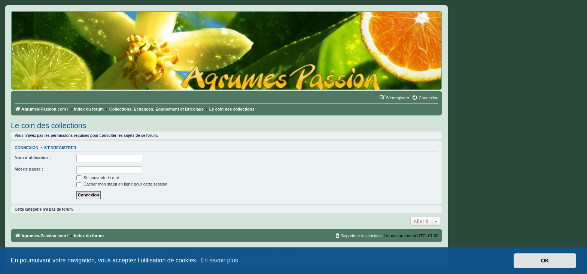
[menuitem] (425, 98)
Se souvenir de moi (97, 177)
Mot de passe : (29, 169)
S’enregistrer (60, 147)
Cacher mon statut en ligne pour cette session (121, 184)
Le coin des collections (48, 125)
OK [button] (545, 261)
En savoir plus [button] (219, 260)
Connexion (27, 147)
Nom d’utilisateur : (33, 157)
